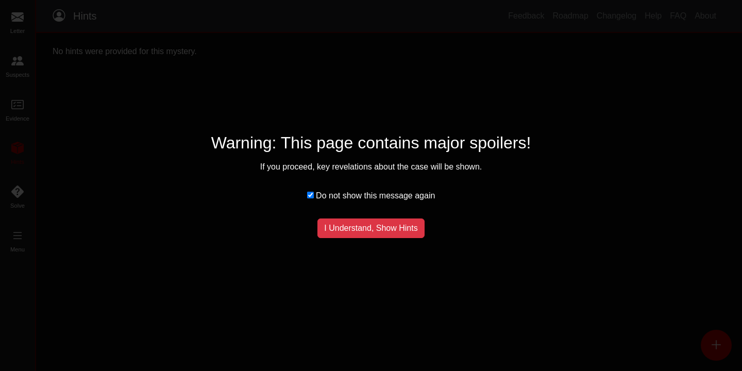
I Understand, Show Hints (370, 228)
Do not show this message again (371, 195)
